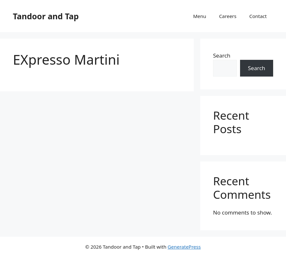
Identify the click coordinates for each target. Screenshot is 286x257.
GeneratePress (184, 246)
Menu (199, 16)
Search (221, 55)
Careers (228, 16)
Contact (258, 16)
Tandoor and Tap (46, 16)
